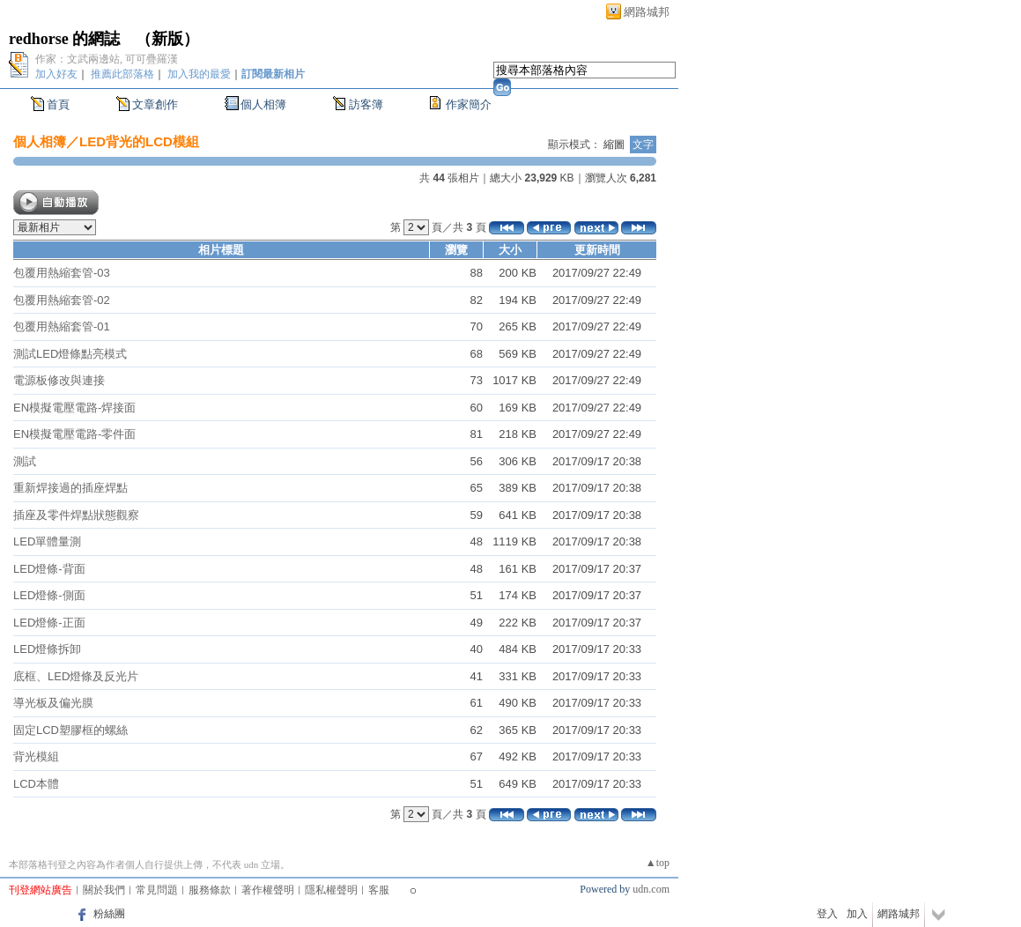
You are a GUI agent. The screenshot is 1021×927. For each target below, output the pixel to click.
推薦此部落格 (122, 74)
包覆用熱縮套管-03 (61, 272)
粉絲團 (109, 914)
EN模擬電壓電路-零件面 (74, 434)
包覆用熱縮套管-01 (61, 326)
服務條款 (210, 890)
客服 (378, 890)
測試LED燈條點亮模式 (70, 353)
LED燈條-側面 (49, 595)
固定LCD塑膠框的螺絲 (70, 730)
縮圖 (614, 144)
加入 (857, 914)
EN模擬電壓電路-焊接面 (74, 407)
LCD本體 (36, 783)
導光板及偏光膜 (53, 702)
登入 (827, 914)
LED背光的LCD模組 (139, 141)
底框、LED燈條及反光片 (75, 676)
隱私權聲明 (331, 890)
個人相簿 (263, 104)
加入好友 (56, 74)
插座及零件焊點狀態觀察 (76, 515)
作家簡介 (469, 104)
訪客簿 (366, 104)
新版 (167, 39)
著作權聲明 (267, 890)
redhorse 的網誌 (64, 39)
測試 (24, 461)
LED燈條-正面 (49, 622)
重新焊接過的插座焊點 (70, 487)
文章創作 (155, 104)
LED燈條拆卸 (47, 649)
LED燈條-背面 (49, 568)
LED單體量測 (47, 541)
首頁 (58, 104)
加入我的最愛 (199, 74)
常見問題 (157, 890)
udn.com (651, 889)
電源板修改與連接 (59, 380)
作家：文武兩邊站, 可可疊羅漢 (106, 59)
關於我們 (104, 890)
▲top (658, 863)
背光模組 (36, 756)
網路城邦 (647, 12)
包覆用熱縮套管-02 (61, 300)
